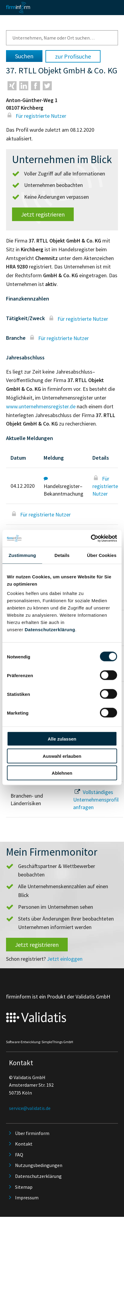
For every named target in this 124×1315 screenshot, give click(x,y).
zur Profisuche (73, 56)
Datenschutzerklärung (50, 629)
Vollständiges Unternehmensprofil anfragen (96, 800)
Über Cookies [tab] (101, 555)
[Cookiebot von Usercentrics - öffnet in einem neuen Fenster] (90, 538)
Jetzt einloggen (64, 958)
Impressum (27, 1197)
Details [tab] (62, 555)
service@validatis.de (30, 1108)
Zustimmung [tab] (22, 555)
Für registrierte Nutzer (36, 115)
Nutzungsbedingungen (38, 1165)
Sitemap (24, 1187)
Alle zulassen (62, 738)
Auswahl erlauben (62, 755)
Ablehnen (62, 773)
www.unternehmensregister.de (41, 406)
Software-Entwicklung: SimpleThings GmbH (39, 1042)
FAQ (19, 1155)
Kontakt (24, 1144)
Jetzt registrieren (43, 214)
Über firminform (32, 1133)
